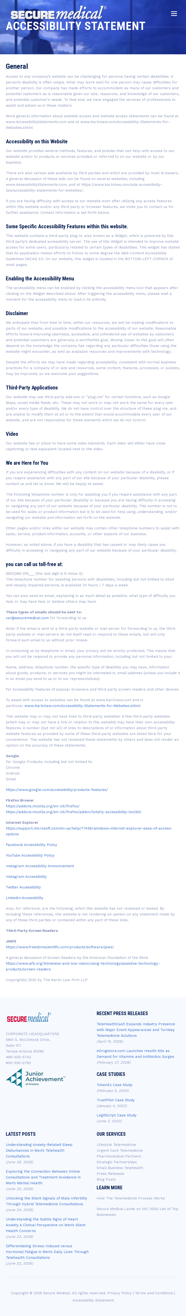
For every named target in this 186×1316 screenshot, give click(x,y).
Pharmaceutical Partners (119, 1156)
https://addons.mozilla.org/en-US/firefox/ (43, 806)
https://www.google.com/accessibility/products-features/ (57, 790)
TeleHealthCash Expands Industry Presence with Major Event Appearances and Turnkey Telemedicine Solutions (136, 1030)
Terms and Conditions (154, 1293)
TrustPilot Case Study (116, 1100)
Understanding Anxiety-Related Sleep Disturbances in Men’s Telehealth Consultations (39, 1150)
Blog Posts (106, 1179)
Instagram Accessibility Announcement (40, 866)
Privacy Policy (119, 1293)
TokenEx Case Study (114, 1085)
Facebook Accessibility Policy (31, 845)
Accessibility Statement (93, 1300)
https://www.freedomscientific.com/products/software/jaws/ (60, 947)
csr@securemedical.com (27, 618)
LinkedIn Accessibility (24, 898)
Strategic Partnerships (117, 1162)
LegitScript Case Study (117, 1115)
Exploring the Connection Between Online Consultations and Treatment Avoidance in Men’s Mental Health (43, 1177)
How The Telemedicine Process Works (131, 1198)
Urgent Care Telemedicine (120, 1150)
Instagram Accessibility (26, 876)
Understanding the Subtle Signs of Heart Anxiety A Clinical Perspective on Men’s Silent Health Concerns (45, 1225)
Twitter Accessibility (23, 887)
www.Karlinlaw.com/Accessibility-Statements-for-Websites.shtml (82, 706)
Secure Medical (56, 1293)
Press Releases (110, 1173)
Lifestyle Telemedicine (116, 1145)
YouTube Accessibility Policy (30, 855)
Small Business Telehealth (120, 1168)
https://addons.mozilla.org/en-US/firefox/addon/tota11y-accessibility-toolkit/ (74, 812)
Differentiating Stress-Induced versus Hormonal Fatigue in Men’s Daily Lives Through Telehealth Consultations (47, 1252)
